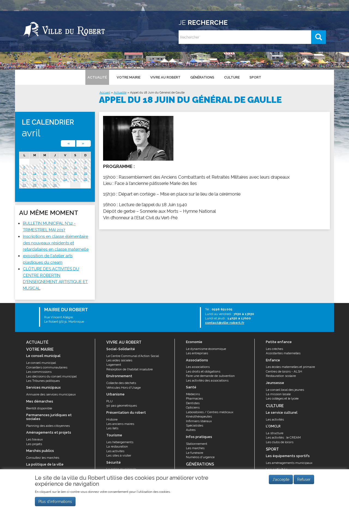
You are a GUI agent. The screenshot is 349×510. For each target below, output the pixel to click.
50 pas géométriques (121, 405)
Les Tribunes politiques (43, 381)
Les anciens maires (120, 424)
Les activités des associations (207, 380)
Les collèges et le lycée (282, 398)
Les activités (115, 451)
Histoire (112, 419)
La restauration (117, 446)
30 (55, 185)
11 (75, 167)
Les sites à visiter (118, 455)
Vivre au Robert (165, 77)
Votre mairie (128, 77)
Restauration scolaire (281, 376)
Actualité (97, 77)
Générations (202, 77)
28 (34, 185)
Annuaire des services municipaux (51, 394)
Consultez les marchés (42, 458)
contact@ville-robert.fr (224, 323)
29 (44, 185)
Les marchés (195, 448)
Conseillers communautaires (46, 367)
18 (75, 173)
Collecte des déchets (121, 383)
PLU (109, 401)
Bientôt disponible (39, 408)
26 (85, 179)
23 (54, 179)
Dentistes (193, 403)
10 (65, 167)
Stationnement (196, 444)
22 (44, 179)
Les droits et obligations (203, 371)
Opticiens (193, 407)
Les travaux (34, 439)
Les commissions (39, 372)
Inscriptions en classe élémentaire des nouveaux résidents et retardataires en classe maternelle (56, 243)
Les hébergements (119, 442)
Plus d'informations (55, 501)
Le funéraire (194, 453)
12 (85, 167)
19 (85, 173)
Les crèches (274, 349)
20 (24, 179)
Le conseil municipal (41, 363)
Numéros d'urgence (200, 457)
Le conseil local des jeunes (285, 390)
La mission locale (278, 394)
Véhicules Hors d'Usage (123, 387)
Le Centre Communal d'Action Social (132, 356)
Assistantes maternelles (283, 353)
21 (34, 179)
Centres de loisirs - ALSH (284, 371)
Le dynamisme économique (206, 349)
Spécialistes (194, 425)
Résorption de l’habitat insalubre (129, 369)
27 (24, 185)
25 (75, 179)
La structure (274, 433)
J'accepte (280, 480)
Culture (232, 77)
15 (44, 173)
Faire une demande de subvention (210, 376)
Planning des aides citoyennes (48, 426)
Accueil (105, 92)
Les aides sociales (119, 360)
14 (34, 173)
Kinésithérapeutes (199, 416)
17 (65, 173)
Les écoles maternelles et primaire (290, 367)
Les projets (34, 444)
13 (24, 173)
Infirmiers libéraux (199, 421)
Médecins (193, 394)
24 (65, 179)
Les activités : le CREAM (283, 437)
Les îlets (112, 428)
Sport (255, 77)
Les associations (198, 367)
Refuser (304, 480)
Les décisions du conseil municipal (51, 376)
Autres (190, 430)
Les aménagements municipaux (289, 463)
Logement (113, 365)
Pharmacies (194, 398)
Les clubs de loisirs (279, 442)
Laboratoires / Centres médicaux (209, 412)
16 (54, 173)
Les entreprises (197, 353)
